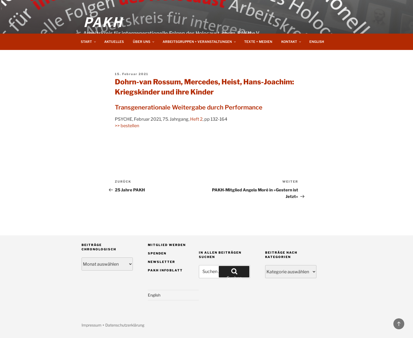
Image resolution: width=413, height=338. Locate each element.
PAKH (103, 21)
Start (89, 42)
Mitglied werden (167, 245)
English (316, 42)
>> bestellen (127, 125)
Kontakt (291, 42)
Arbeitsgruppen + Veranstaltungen (200, 42)
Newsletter (161, 262)
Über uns (144, 42)
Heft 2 (196, 119)
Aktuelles (114, 42)
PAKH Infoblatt (165, 270)
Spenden (157, 253)
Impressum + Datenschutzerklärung (113, 325)
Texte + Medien (258, 42)
